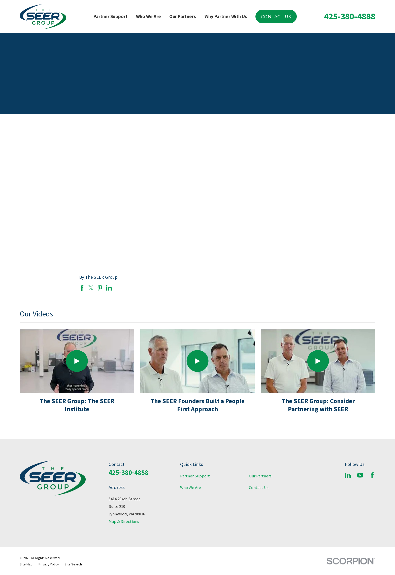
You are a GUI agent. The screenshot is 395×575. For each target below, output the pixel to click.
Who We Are (190, 487)
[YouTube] (360, 475)
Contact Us (276, 16)
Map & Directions (124, 521)
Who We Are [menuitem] (148, 16)
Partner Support (195, 476)
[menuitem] (26, 564)
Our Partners (260, 476)
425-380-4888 (349, 16)
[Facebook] (372, 475)
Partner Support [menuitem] (110, 16)
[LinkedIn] (348, 475)
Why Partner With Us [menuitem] (226, 16)
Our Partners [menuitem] (182, 16)
